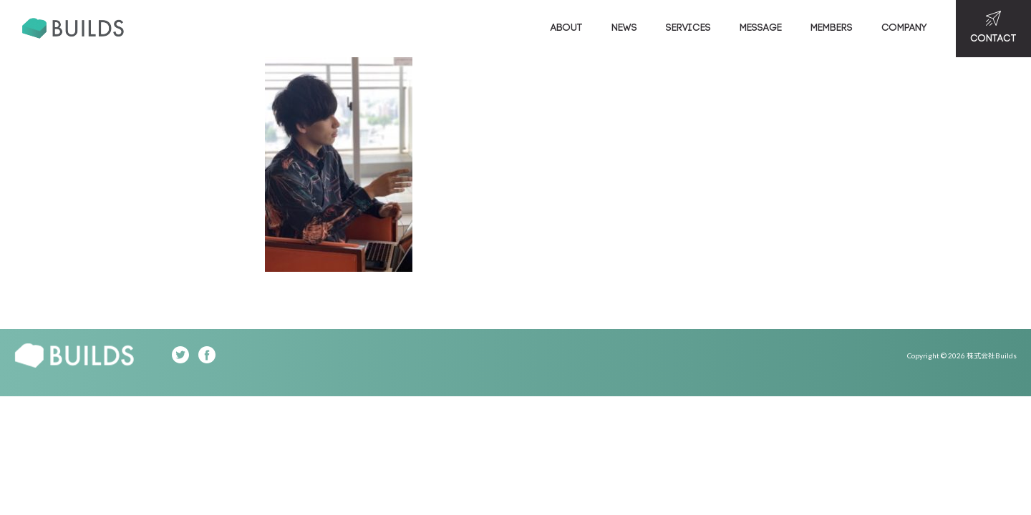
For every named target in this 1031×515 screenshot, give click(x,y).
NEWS (624, 28)
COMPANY (904, 28)
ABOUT (567, 28)
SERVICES (688, 28)
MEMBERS (831, 28)
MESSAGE (761, 28)
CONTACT (993, 27)
